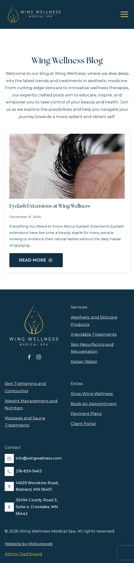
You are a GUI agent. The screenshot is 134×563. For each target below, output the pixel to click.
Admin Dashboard (23, 554)
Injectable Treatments (94, 334)
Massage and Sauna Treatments (25, 422)
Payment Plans (86, 413)
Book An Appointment (94, 403)
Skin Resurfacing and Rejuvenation (92, 348)
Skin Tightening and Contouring (25, 387)
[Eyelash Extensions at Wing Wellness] (67, 166)
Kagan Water (84, 361)
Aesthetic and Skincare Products (94, 321)
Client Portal (83, 423)
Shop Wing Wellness (92, 393)
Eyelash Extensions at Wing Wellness (49, 206)
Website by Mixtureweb (29, 543)
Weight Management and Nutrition (31, 405)
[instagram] (38, 357)
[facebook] (29, 357)
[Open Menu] (124, 14)
